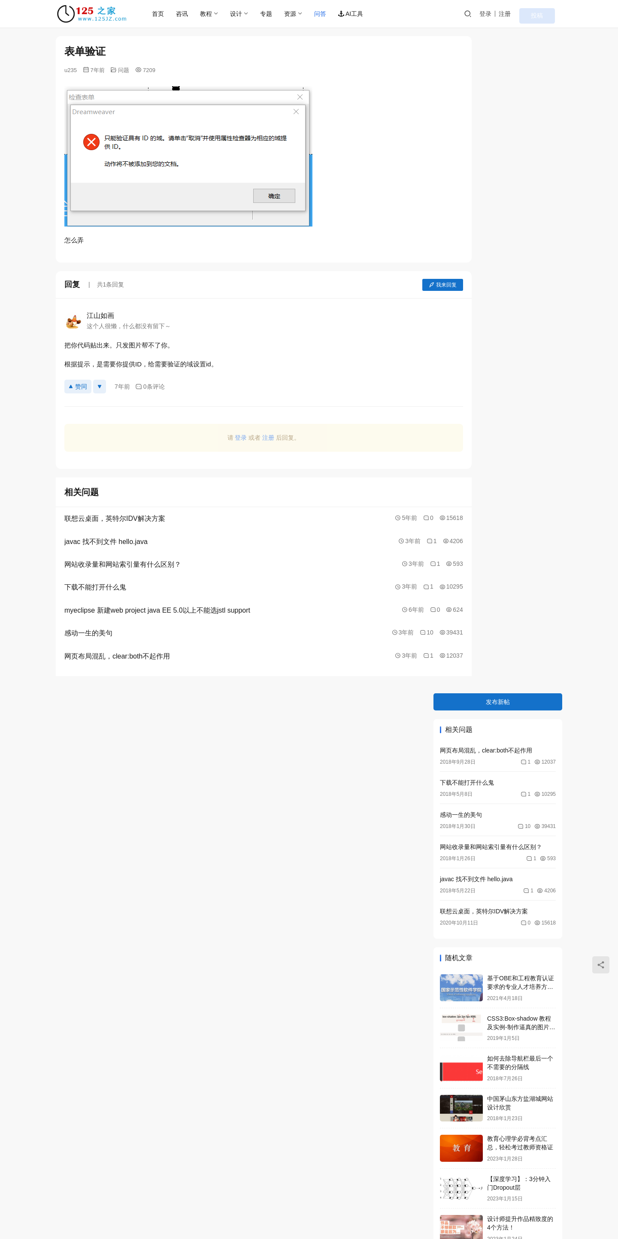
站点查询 (151, 1196)
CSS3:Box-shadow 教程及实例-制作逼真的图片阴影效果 (521, 378)
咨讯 (197, 13)
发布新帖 (498, 53)
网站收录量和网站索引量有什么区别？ (491, 198)
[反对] (99, 386)
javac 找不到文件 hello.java (476, 230)
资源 (305, 13)
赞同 (78, 386)
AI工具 (365, 13)
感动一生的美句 (461, 166)
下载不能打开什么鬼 (467, 133)
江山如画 (100, 315)
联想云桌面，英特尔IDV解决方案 (484, 262)
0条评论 (150, 386)
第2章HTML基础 (509, 650)
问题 (123, 70)
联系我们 (115, 1196)
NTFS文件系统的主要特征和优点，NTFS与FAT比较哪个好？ (521, 619)
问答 (335, 13)
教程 (221, 13)
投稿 (550, 14)
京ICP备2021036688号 (224, 1210)
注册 (525, 13)
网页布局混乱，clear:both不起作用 (486, 101)
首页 (173, 13)
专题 (281, 13)
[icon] (502, 1204)
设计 (251, 13)
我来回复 (396, 285)
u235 (70, 70)
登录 (506, 13)
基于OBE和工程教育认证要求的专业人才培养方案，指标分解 (520, 338)
